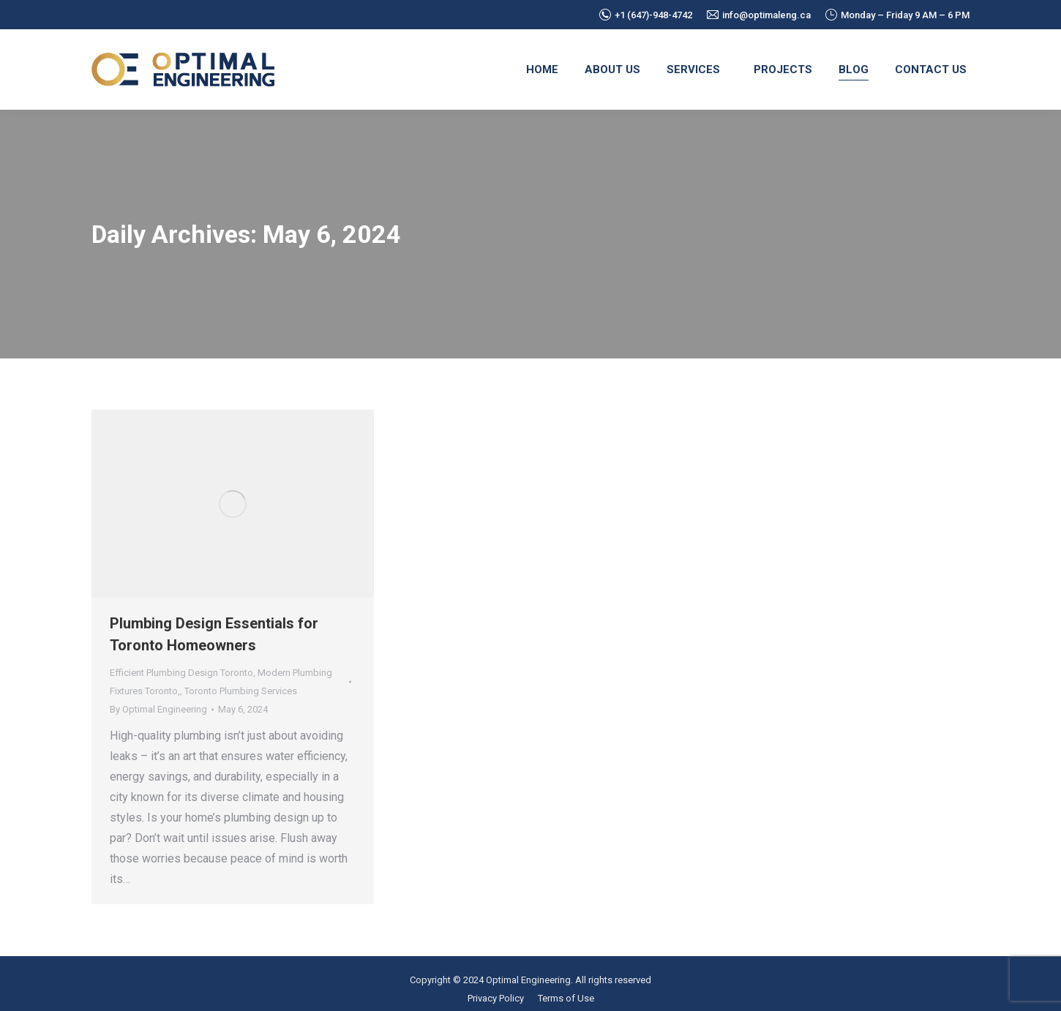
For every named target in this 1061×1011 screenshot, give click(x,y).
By (158, 709)
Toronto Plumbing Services (240, 690)
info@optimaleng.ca (759, 15)
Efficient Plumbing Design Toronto (181, 672)
